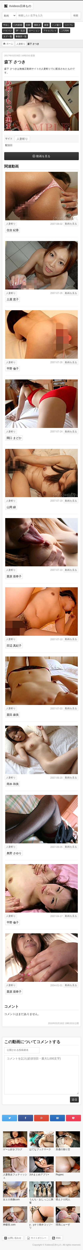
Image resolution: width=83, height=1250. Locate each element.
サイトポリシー (38, 1238)
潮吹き (37, 25)
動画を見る (43, 156)
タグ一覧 (7, 36)
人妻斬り (22, 138)
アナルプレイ (50, 30)
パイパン (7, 30)
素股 (46, 25)
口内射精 (17, 25)
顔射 (28, 25)
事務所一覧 (21, 36)
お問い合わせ (14, 1238)
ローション (34, 30)
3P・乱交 (20, 30)
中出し (6, 25)
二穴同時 (64, 30)
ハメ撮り (56, 25)
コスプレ (69, 25)
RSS (58, 1238)
